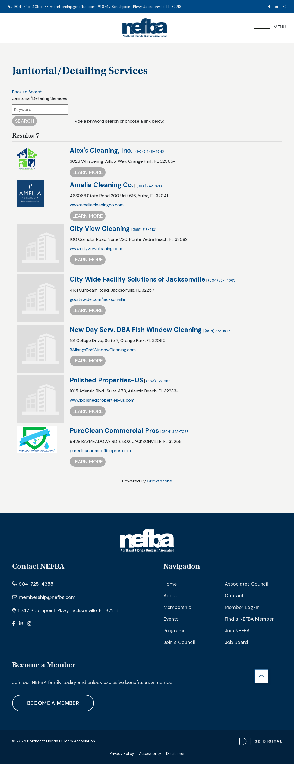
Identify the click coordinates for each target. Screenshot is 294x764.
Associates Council (246, 584)
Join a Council (179, 642)
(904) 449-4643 (149, 152)
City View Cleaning (100, 229)
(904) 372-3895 (159, 381)
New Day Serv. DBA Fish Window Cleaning (136, 330)
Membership (177, 607)
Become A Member (54, 703)
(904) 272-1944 (218, 331)
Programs (174, 631)
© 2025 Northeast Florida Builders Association (53, 741)
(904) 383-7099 (175, 432)
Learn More (87, 173)
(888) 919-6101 (144, 230)
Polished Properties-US (106, 380)
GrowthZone (159, 481)
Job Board (236, 642)
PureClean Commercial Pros (114, 431)
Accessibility (150, 753)
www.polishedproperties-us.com (102, 400)
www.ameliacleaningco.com (97, 205)
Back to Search (27, 92)
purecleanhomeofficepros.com (100, 451)
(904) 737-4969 (221, 280)
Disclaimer (175, 753)
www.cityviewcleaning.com (96, 249)
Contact (234, 596)
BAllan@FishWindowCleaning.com (103, 350)
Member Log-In (242, 607)
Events (171, 619)
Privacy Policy (122, 753)
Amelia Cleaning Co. (101, 185)
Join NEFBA (237, 631)
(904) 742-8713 (149, 186)
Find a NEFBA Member (249, 619)
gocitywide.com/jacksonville (97, 299)
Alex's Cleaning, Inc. (101, 151)
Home (170, 584)
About (170, 596)
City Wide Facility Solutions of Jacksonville (137, 279)
